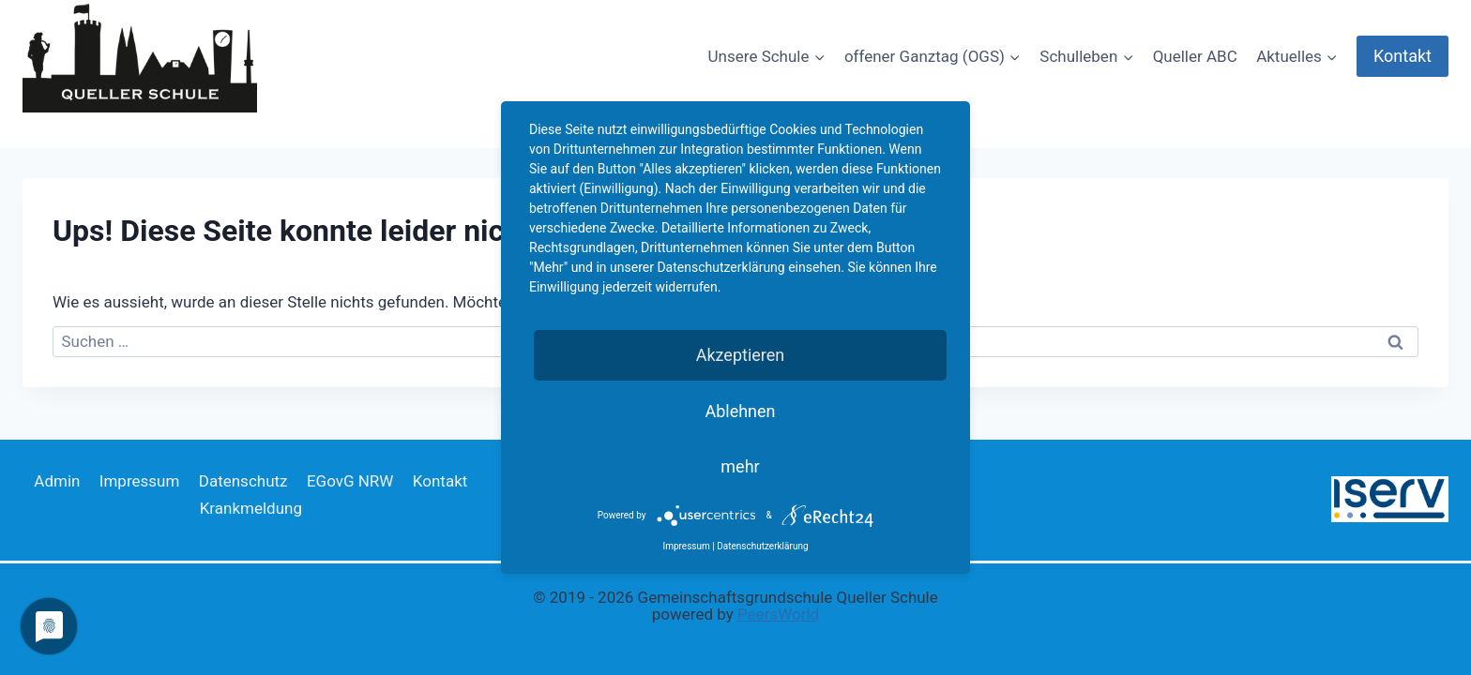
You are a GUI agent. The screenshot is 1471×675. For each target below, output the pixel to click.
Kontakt (1402, 56)
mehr (739, 466)
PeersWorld (778, 614)
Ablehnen (740, 411)
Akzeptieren (740, 355)
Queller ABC (1195, 56)
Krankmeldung (251, 508)
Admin (57, 481)
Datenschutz (243, 481)
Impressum (139, 481)
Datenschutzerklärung (762, 546)
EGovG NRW (350, 481)
